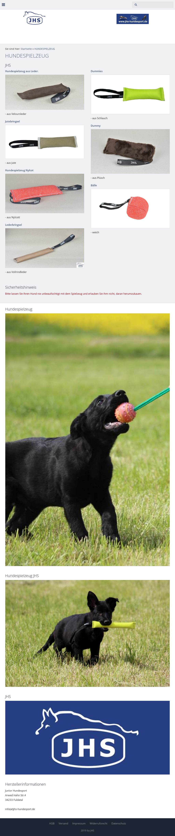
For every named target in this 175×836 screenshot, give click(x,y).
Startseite (26, 48)
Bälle (94, 185)
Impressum (79, 823)
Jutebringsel (12, 121)
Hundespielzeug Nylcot (19, 170)
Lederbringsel (13, 224)
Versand (63, 823)
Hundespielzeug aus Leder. (21, 71)
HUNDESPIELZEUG (44, 48)
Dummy (95, 125)
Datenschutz (118, 823)
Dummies (97, 71)
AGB (52, 823)
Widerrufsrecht (98, 823)
